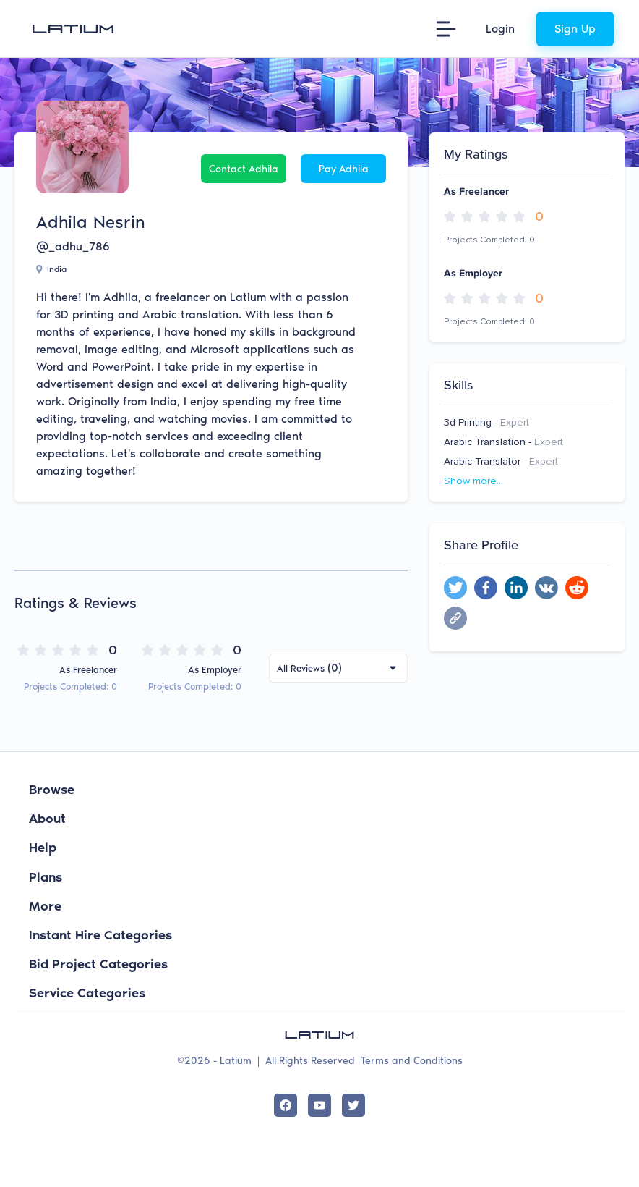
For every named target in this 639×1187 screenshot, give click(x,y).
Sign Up (575, 28)
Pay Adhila (344, 169)
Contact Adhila (243, 169)
